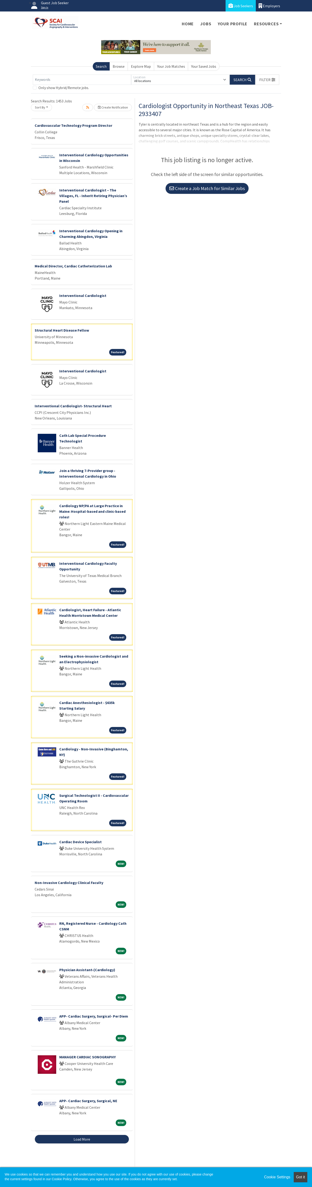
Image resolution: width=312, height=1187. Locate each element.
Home (188, 23)
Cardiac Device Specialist (80, 841)
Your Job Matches (171, 66)
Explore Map (141, 66)
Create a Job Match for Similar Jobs (207, 188)
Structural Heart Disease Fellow (62, 330)
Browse (119, 66)
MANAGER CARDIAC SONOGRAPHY (87, 1057)
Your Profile (233, 23)
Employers (269, 6)
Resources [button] (266, 23)
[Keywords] (82, 80)
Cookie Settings (277, 1177)
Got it (300, 1177)
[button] (267, 80)
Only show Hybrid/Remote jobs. (63, 87)
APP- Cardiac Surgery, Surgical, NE (88, 1100)
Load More (82, 1139)
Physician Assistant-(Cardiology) (87, 969)
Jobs (205, 23)
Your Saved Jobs (203, 66)
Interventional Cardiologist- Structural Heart (73, 406)
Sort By (40, 107)
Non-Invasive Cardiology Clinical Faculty (69, 882)
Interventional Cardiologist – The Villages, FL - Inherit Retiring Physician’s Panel (93, 196)
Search (101, 66)
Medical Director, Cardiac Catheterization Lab (73, 266)
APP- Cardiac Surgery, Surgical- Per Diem (93, 1016)
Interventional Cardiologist (82, 295)
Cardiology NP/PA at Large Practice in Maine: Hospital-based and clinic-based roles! (92, 511)
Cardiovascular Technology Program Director (73, 125)
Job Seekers (240, 6)
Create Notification (113, 107)
